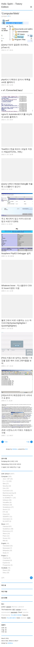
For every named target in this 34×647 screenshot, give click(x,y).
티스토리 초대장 (16, 615)
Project (4, 555)
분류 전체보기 (7, 473)
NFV (13, 609)
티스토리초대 (11, 618)
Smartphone (8, 507)
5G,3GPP (7, 521)
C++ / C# (7, 481)
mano (18, 618)
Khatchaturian (5, 615)
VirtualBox (7, 502)
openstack (14, 612)
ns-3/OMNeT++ (9, 498)
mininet (18, 609)
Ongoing (6, 558)
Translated (8, 546)
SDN (28, 618)
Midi (5, 540)
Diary (6, 572)
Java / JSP (8, 479)
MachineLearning (9, 493)
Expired (6, 563)
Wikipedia (7, 550)
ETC (5, 512)
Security (7, 486)
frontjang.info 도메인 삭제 (9, 461)
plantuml (21, 607)
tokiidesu (15, 449)
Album (6, 533)
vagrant (8, 607)
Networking (8, 495)
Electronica (8, 531)
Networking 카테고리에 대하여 (11, 464)
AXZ (26, 449)
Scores (6, 538)
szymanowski (5, 612)
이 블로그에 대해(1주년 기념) (10, 467)
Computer (6, 476)
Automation (7, 519)
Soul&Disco (8, 529)
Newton (3, 618)
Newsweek (7, 548)
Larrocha (25, 612)
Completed (7, 560)
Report (6, 570)
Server (6, 509)
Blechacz (15, 607)
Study (6, 553)
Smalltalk (5, 568)
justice (3, 607)
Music (5, 524)
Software (7, 500)
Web (6, 483)
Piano (6, 536)
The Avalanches (6, 609)
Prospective (8, 565)
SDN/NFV (7, 516)
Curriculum (8, 490)
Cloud (6, 514)
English (5, 543)
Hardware (7, 505)
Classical (7, 526)
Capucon (25, 615)
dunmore (23, 618)
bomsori (24, 609)
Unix (6, 488)
